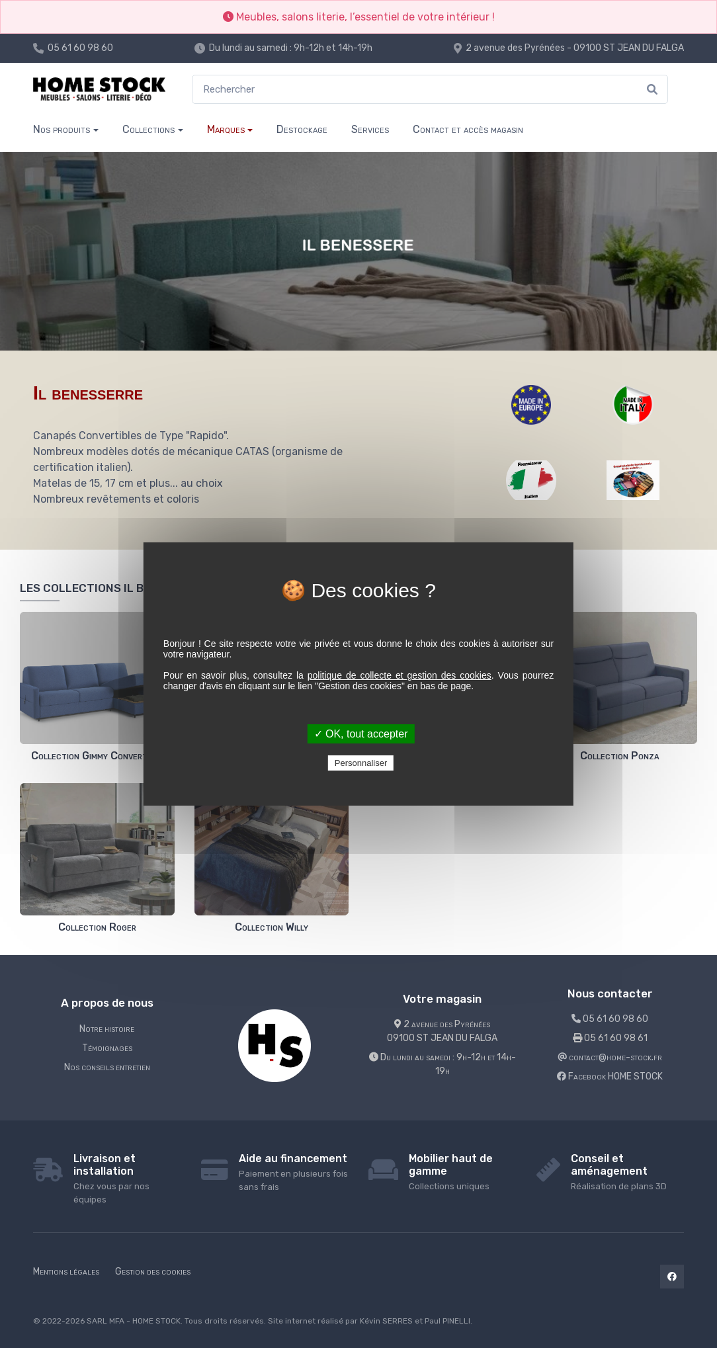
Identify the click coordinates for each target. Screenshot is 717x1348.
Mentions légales (66, 1271)
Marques (226, 129)
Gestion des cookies (152, 1271)
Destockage (301, 129)
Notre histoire (106, 1028)
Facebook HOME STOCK (610, 1076)
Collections (148, 129)
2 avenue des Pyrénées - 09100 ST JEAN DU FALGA (575, 48)
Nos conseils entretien (107, 1067)
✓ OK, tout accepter (361, 733)
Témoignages (107, 1048)
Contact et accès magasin (468, 129)
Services (370, 129)
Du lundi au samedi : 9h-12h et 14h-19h (290, 48)
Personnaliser (361, 763)
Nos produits (61, 129)
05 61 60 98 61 (610, 1038)
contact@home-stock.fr (610, 1057)
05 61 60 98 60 (80, 48)
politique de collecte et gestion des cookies (399, 675)
